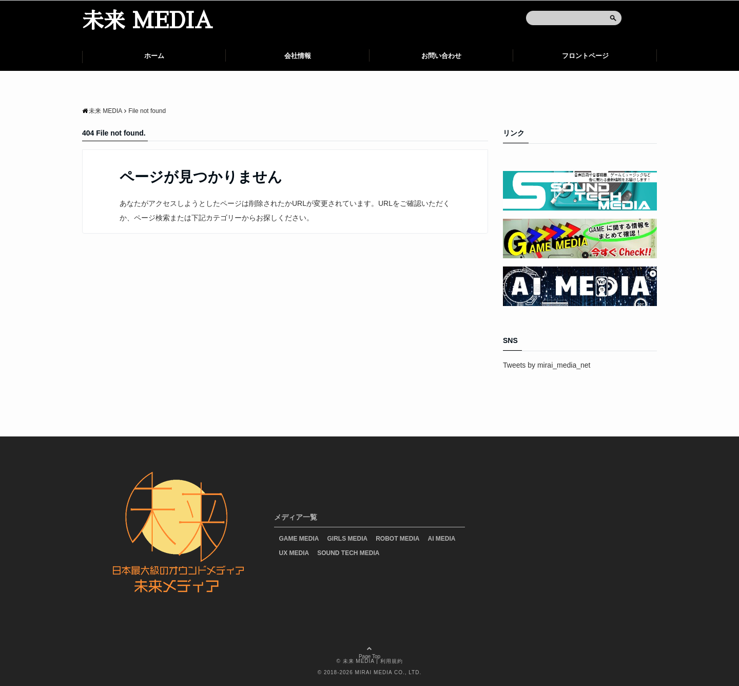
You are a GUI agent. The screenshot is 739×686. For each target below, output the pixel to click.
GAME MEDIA (299, 538)
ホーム (154, 56)
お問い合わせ (441, 56)
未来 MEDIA (147, 21)
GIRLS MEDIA (347, 538)
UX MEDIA (294, 553)
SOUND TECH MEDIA (348, 553)
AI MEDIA (442, 538)
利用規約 (391, 661)
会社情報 (297, 56)
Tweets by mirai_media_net (546, 365)
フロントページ (585, 56)
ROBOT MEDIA (397, 538)
